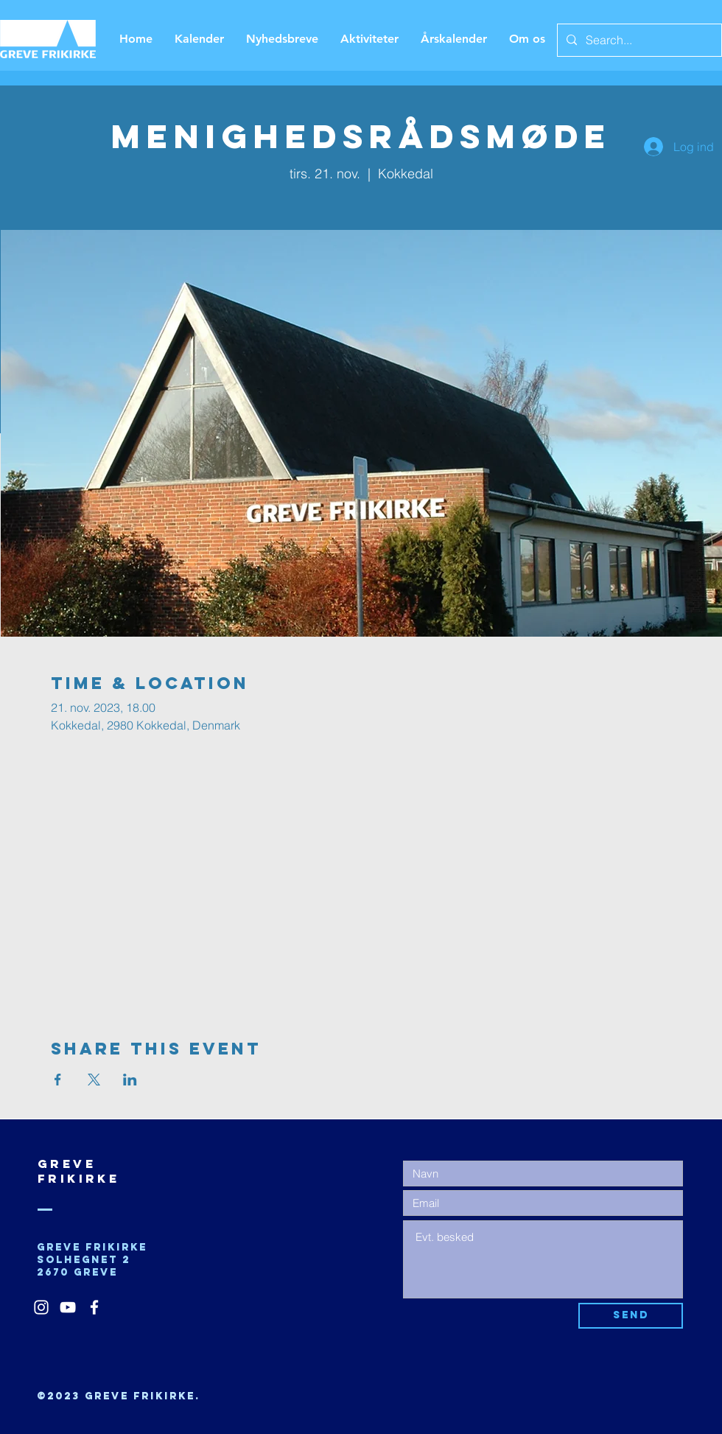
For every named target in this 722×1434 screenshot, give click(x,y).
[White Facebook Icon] (94, 1307)
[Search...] (638, 40)
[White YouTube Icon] (67, 1307)
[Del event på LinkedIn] (130, 1079)
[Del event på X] (94, 1079)
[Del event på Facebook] (58, 1079)
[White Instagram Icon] (41, 1307)
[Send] (630, 1316)
